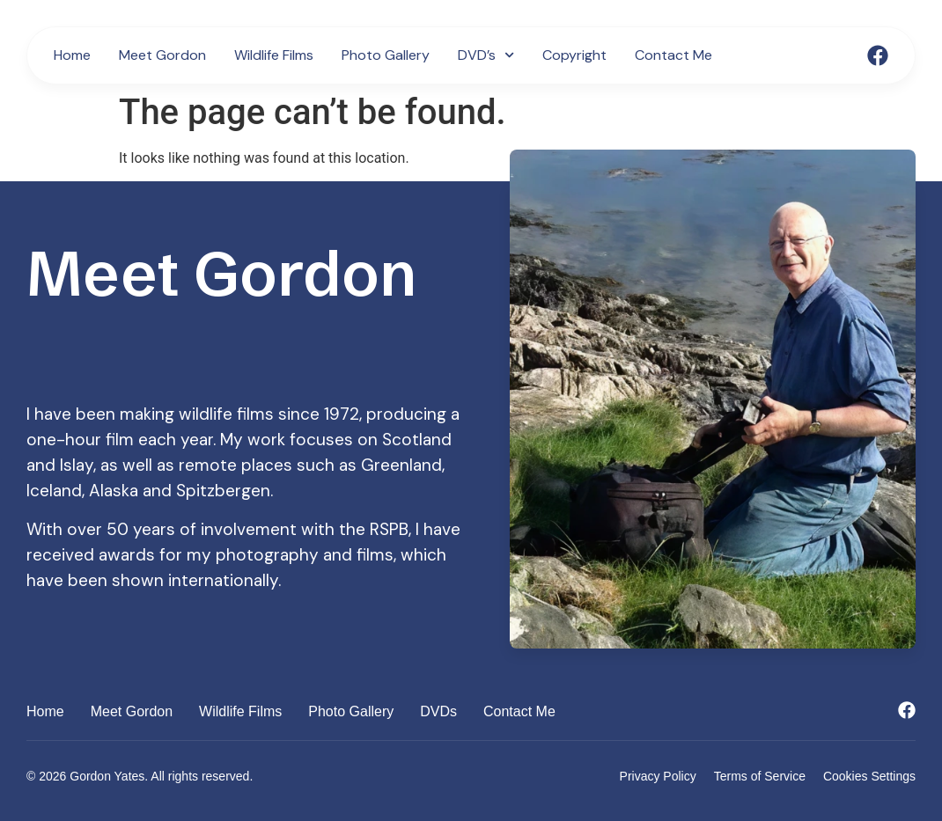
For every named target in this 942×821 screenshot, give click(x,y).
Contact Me (673, 55)
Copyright (574, 55)
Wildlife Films (273, 55)
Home (72, 55)
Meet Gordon (162, 55)
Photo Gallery (386, 55)
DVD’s (486, 55)
